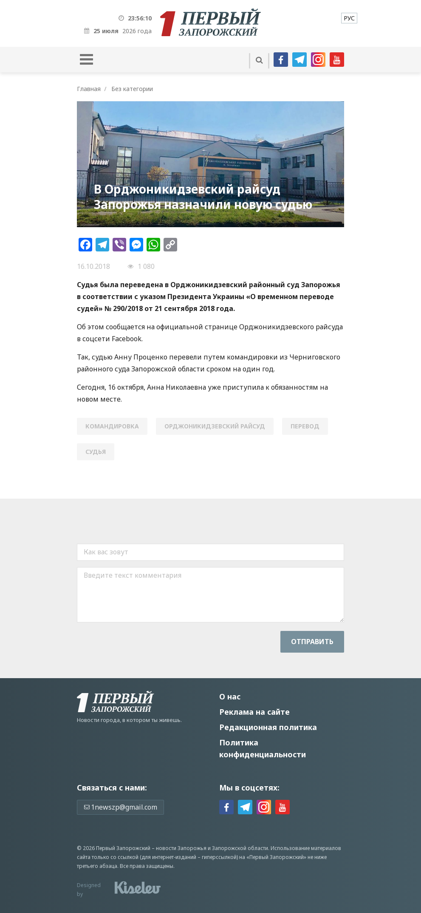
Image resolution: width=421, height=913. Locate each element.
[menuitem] (349, 18)
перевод (305, 426)
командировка (112, 426)
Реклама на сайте (254, 712)
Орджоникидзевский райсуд (214, 426)
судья (95, 452)
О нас (229, 696)
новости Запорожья (181, 848)
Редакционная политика (268, 727)
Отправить (312, 641)
